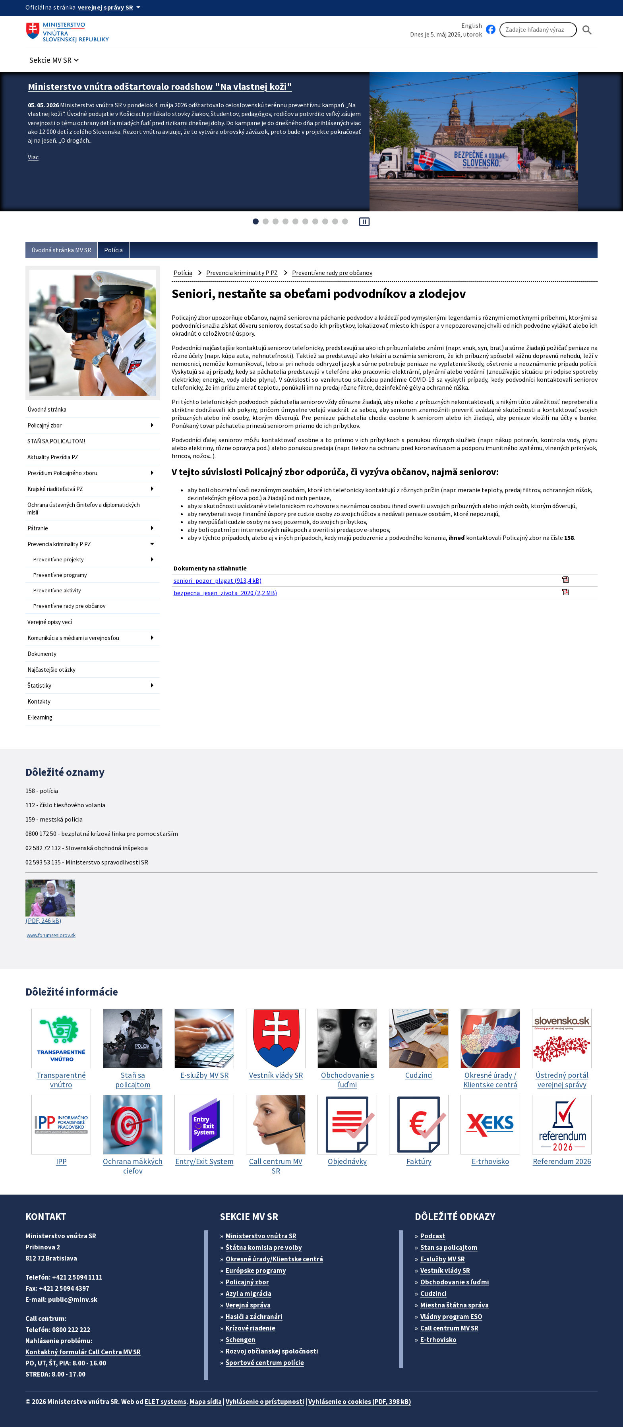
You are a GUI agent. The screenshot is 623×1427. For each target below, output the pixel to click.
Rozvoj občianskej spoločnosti (272, 1351)
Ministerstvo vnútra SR (261, 1236)
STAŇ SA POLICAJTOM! (56, 441)
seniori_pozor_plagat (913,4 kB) (217, 580)
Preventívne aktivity (57, 590)
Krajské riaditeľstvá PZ (55, 489)
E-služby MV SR (442, 1259)
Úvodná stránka (46, 409)
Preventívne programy (60, 574)
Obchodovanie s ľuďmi (454, 1282)
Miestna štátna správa (454, 1305)
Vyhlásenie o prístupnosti (265, 1401)
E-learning (39, 717)
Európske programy (256, 1270)
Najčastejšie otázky (51, 669)
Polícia (113, 250)
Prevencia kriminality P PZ (59, 544)
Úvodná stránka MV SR (61, 250)
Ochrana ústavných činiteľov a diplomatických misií (83, 508)
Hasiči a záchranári (254, 1316)
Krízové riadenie (250, 1328)
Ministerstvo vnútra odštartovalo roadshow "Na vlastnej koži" (160, 86)
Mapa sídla (206, 1401)
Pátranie (37, 528)
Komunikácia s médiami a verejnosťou (73, 638)
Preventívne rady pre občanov (69, 605)
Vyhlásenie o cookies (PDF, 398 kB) (359, 1401)
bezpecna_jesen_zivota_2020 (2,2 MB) (225, 593)
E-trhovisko (438, 1339)
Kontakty (38, 701)
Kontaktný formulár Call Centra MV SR (83, 1352)
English (471, 25)
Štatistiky (39, 685)
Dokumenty (41, 653)
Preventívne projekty (58, 559)
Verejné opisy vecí (49, 622)
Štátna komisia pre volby (264, 1247)
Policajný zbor (44, 425)
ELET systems (165, 1401)
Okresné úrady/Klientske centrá (274, 1259)
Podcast (432, 1236)
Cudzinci (433, 1293)
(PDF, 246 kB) (50, 902)
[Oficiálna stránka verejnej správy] (110, 7)
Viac (33, 157)
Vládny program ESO (451, 1316)
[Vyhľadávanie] (538, 29)
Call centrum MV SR (449, 1328)
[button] (55, 58)
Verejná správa (248, 1305)
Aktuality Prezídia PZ (52, 457)
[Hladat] (587, 30)
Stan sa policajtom (449, 1247)
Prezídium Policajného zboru (62, 473)
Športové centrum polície (265, 1362)
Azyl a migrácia (248, 1293)
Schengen (240, 1339)
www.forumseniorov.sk (51, 935)
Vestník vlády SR (445, 1270)
